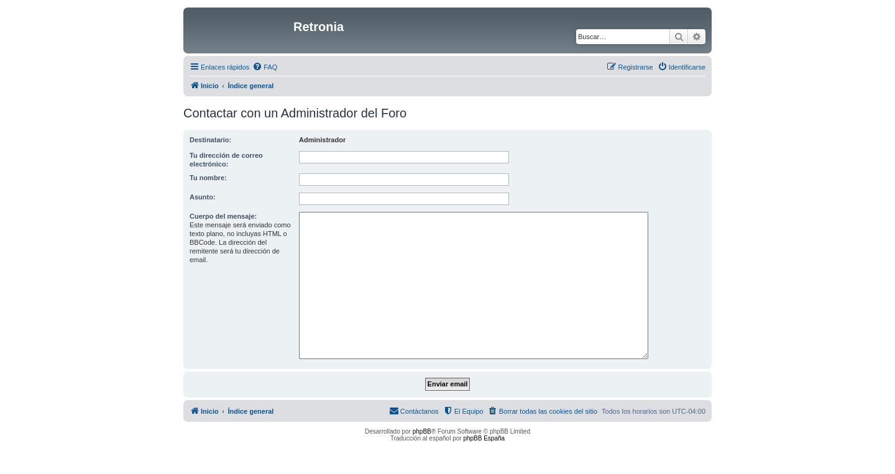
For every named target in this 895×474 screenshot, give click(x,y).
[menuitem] (264, 67)
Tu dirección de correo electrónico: (226, 160)
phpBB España (484, 438)
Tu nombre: (208, 177)
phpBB (422, 431)
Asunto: (203, 197)
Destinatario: (210, 140)
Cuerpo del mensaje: (223, 216)
